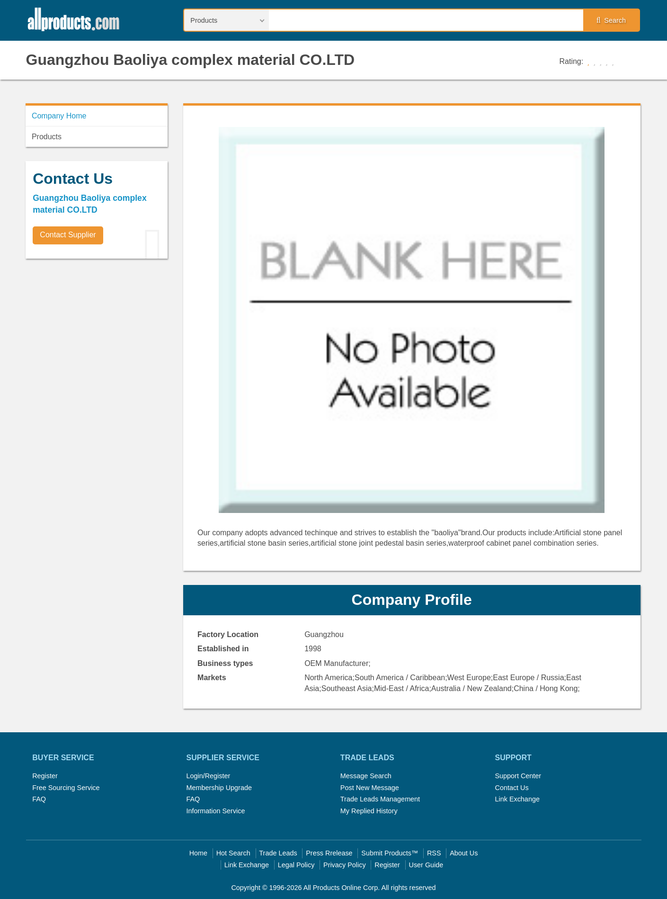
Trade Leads (278, 853)
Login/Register (209, 776)
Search (611, 20)
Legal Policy (296, 865)
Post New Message (369, 787)
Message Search (365, 776)
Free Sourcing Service (65, 787)
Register (45, 776)
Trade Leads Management (380, 799)
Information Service (216, 811)
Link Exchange (517, 799)
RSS (434, 853)
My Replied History (369, 811)
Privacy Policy (344, 865)
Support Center (518, 776)
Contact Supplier (68, 235)
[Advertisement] (97, 332)
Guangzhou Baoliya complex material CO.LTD (190, 59)
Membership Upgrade (219, 787)
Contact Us (511, 787)
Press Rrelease (329, 853)
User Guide (426, 865)
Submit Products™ (389, 853)
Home (198, 853)
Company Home (59, 116)
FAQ (39, 799)
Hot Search (233, 853)
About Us (464, 853)
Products (47, 137)
